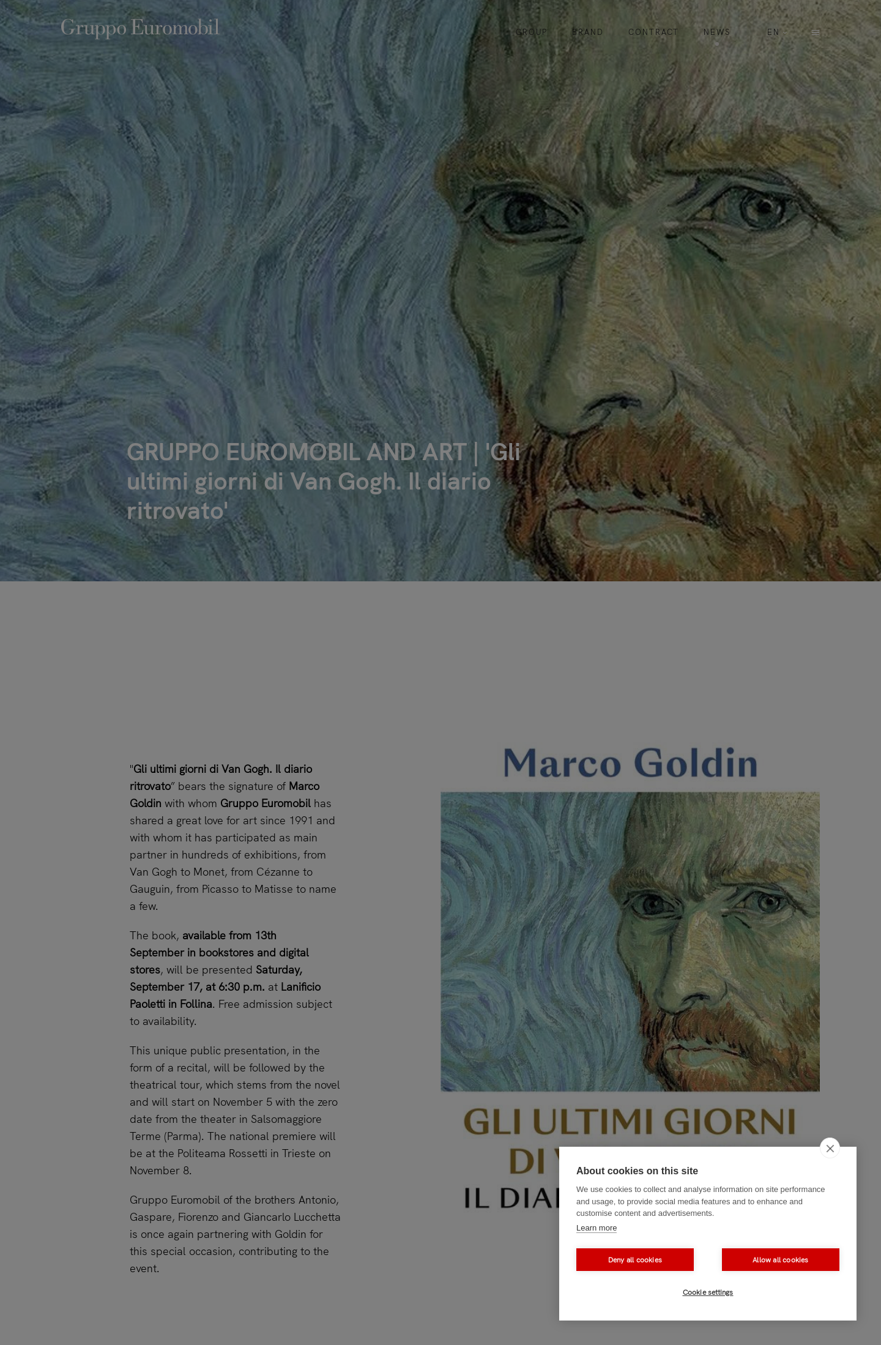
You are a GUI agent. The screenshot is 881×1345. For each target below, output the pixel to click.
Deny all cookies (635, 1260)
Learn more (596, 1227)
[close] (830, 1148)
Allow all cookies (780, 1260)
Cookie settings (708, 1292)
